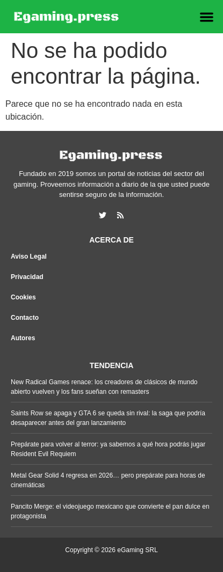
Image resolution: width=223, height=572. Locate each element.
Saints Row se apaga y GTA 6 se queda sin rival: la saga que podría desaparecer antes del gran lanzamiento (108, 418)
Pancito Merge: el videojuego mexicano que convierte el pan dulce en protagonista (110, 511)
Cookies (23, 297)
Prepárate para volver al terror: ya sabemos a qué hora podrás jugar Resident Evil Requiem (108, 449)
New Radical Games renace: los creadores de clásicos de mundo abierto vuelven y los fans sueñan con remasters (104, 386)
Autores (23, 338)
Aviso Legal (29, 256)
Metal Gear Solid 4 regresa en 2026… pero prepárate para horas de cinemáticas (108, 480)
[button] (207, 17)
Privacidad (27, 277)
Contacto (25, 317)
